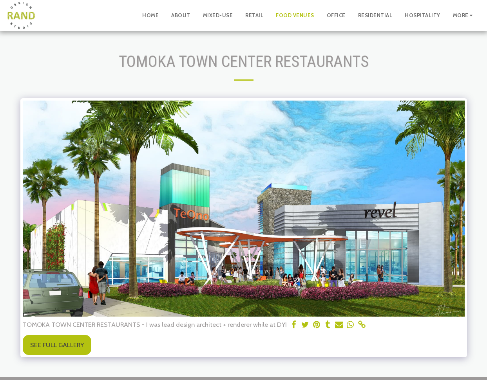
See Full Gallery (57, 345)
